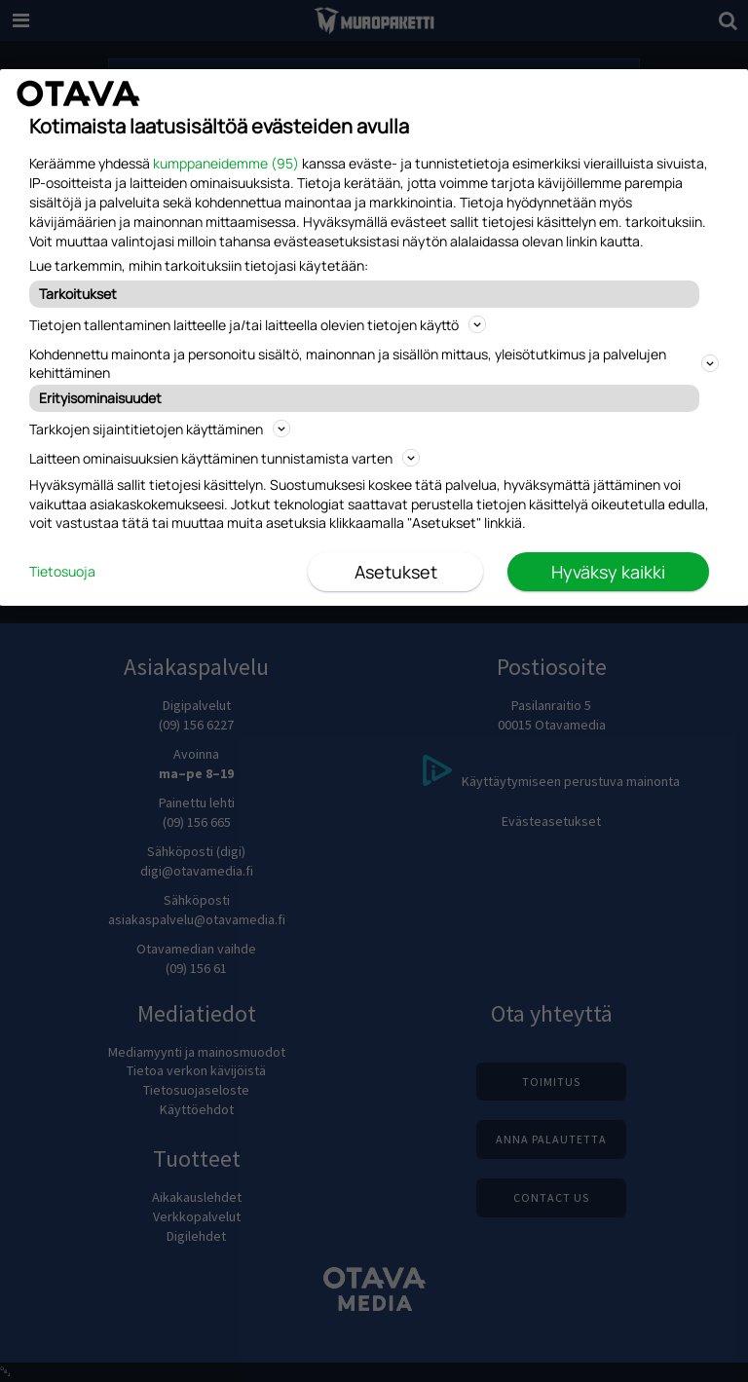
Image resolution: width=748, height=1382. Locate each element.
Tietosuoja (62, 571)
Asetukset (396, 571)
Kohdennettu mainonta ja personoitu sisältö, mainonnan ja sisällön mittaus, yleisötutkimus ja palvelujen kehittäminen (374, 363)
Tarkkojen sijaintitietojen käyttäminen (159, 429)
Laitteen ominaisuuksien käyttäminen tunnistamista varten (224, 458)
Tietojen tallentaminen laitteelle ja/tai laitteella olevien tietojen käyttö (257, 325)
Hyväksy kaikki (608, 571)
